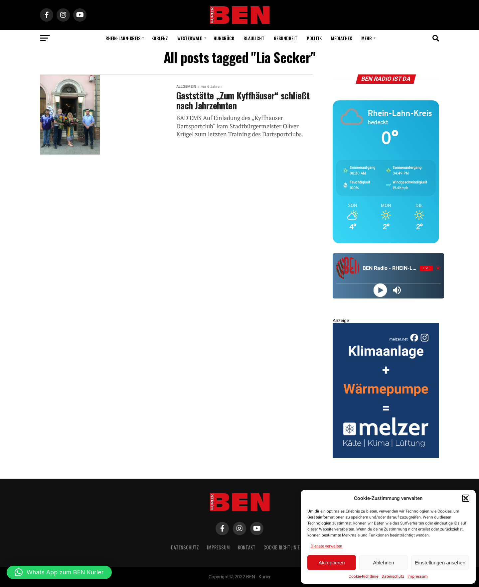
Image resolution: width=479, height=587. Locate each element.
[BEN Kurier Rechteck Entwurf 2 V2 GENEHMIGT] (386, 456)
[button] (465, 498)
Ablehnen (383, 562)
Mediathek (341, 38)
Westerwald (190, 38)
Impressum (417, 576)
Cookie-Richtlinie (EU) (285, 547)
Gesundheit (285, 38)
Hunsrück (224, 38)
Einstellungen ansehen (440, 562)
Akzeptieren (331, 562)
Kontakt (246, 547)
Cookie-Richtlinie (363, 576)
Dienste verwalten (326, 546)
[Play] (380, 290)
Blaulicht (253, 38)
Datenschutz (393, 576)
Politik (314, 38)
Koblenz (159, 38)
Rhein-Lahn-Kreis (122, 38)
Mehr (366, 38)
